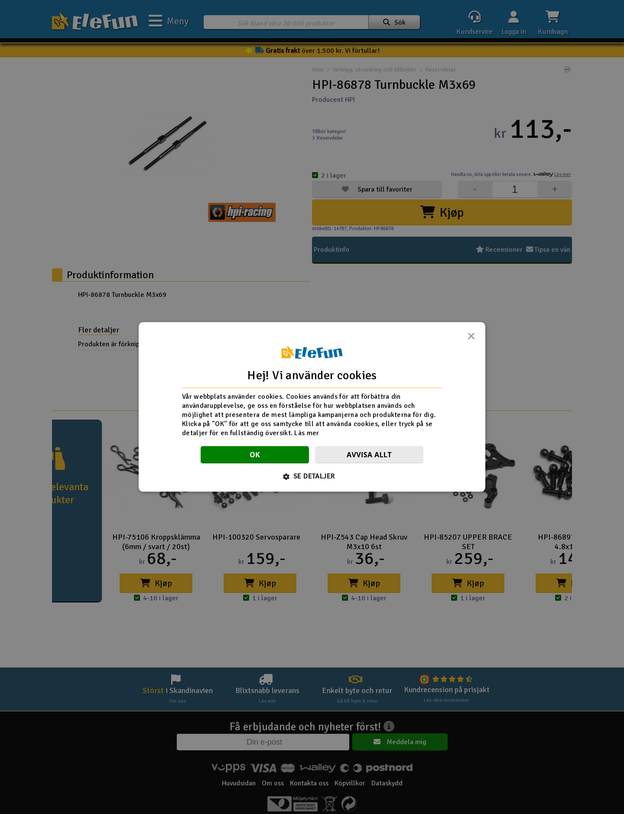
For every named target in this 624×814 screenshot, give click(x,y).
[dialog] (312, 407)
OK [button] (255, 455)
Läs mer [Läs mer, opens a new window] (306, 433)
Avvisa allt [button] (369, 455)
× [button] (471, 338)
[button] (312, 476)
